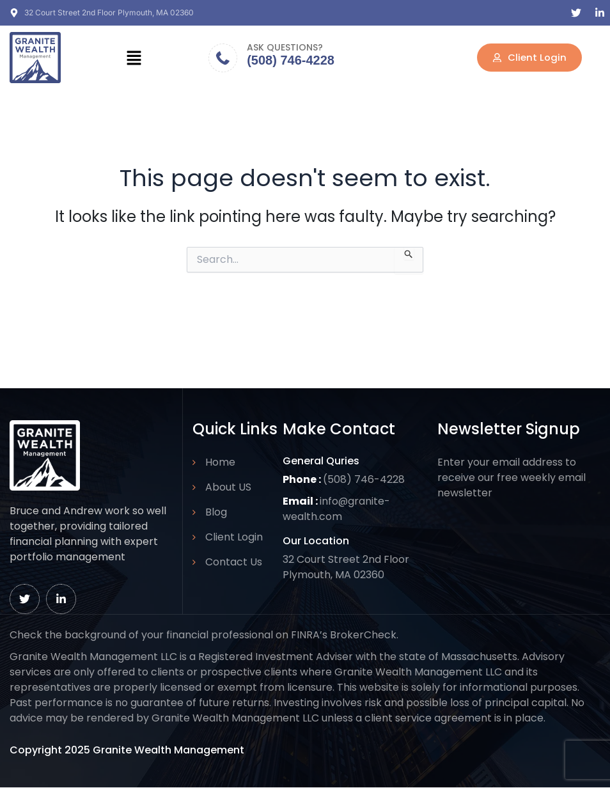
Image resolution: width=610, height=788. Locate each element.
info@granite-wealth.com (337, 509)
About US (228, 487)
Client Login (234, 537)
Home (220, 462)
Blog (216, 512)
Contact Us (233, 562)
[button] (133, 57)
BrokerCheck (363, 634)
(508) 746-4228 (290, 60)
